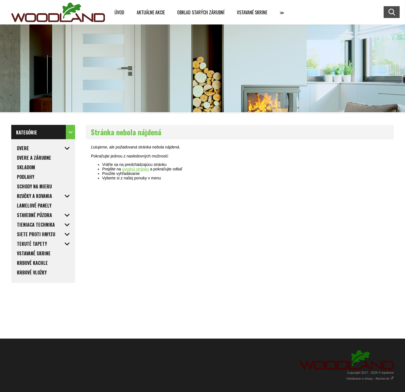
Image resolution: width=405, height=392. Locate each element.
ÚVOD (119, 12)
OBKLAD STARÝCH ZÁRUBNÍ (200, 12)
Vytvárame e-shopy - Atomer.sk (370, 378)
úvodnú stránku (135, 169)
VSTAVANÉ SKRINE (252, 12)
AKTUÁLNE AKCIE (151, 12)
